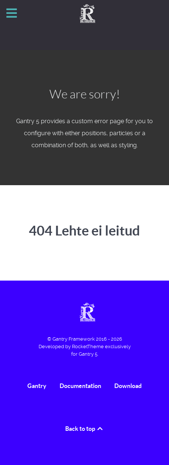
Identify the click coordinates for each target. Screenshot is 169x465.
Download (128, 385)
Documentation (80, 385)
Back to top (84, 428)
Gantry (36, 385)
